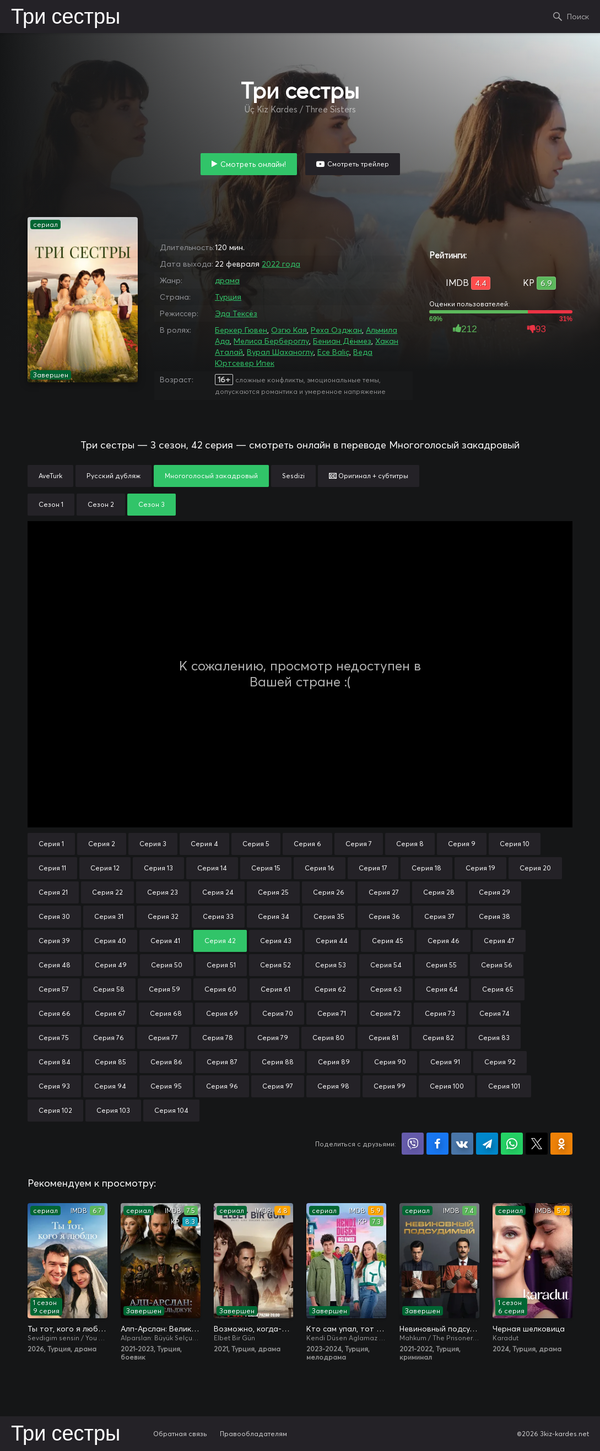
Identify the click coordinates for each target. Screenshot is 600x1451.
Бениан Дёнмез (342, 341)
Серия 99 (390, 1086)
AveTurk (50, 476)
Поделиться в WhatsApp (512, 1144)
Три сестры (65, 17)
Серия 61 (275, 989)
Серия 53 (330, 965)
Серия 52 (275, 965)
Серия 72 (385, 1013)
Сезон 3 (151, 504)
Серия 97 (277, 1086)
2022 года (281, 264)
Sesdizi (293, 476)
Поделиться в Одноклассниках (561, 1144)
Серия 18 (426, 868)
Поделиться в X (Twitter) (537, 1144)
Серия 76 (108, 1037)
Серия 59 (164, 989)
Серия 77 (163, 1037)
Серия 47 (499, 940)
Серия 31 (108, 916)
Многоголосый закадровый (211, 476)
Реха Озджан (336, 330)
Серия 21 (53, 892)
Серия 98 (333, 1086)
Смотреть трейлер (358, 164)
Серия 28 (439, 892)
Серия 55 (441, 965)
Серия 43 (275, 940)
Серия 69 (222, 1013)
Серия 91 (445, 1062)
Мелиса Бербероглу (271, 341)
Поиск (578, 16)
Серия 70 (277, 1013)
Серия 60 (220, 989)
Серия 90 (390, 1062)
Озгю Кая (289, 330)
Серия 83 (494, 1037)
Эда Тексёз (236, 313)
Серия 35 (328, 916)
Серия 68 (166, 1013)
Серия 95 (166, 1086)
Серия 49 (111, 965)
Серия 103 (113, 1110)
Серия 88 (278, 1062)
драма (227, 280)
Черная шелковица (529, 1329)
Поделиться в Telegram (487, 1144)
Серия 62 (330, 989)
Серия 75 (54, 1037)
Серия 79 (272, 1037)
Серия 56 (496, 965)
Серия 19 (480, 868)
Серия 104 (171, 1110)
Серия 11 (52, 868)
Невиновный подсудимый (439, 1329)
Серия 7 (358, 844)
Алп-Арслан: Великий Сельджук (161, 1329)
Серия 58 (109, 989)
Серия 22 (107, 892)
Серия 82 (438, 1037)
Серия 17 (373, 868)
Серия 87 (222, 1062)
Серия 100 (447, 1086)
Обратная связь (180, 1434)
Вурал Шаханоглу (280, 352)
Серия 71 (331, 1013)
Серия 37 (439, 916)
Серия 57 (54, 989)
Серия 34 (273, 916)
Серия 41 (165, 940)
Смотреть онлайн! (253, 164)
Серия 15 (265, 868)
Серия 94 (110, 1086)
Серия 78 (217, 1037)
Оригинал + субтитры (368, 476)
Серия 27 (384, 892)
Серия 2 (101, 844)
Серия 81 (383, 1037)
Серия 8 (410, 844)
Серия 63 (386, 989)
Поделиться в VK (462, 1144)
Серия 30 (54, 916)
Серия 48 (55, 965)
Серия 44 (332, 940)
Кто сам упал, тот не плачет (346, 1329)
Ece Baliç (333, 352)
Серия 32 (163, 916)
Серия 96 (222, 1086)
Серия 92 (500, 1062)
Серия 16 (319, 868)
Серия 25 (273, 892)
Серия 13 (158, 868)
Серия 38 (494, 916)
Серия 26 (328, 892)
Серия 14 (212, 868)
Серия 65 (497, 989)
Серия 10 (514, 844)
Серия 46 (444, 940)
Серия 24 (218, 892)
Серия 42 (220, 940)
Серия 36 (384, 916)
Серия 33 (218, 916)
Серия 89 (334, 1062)
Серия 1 (51, 844)
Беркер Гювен (241, 330)
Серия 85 (110, 1062)
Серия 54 (386, 965)
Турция (228, 297)
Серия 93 (54, 1086)
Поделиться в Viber (413, 1144)
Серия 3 (152, 844)
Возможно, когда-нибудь (254, 1329)
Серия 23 (162, 892)
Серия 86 (166, 1062)
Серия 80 (328, 1037)
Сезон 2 (101, 504)
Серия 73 (440, 1013)
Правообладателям (253, 1434)
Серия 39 (54, 940)
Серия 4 (204, 844)
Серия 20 (535, 868)
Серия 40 (110, 940)
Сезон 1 (51, 504)
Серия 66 (55, 1013)
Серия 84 (55, 1062)
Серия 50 (166, 965)
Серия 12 (105, 868)
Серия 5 (255, 844)
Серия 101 (504, 1086)
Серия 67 (110, 1013)
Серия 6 (307, 844)
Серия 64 (442, 989)
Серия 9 (461, 844)
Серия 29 (494, 892)
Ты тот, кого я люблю (67, 1329)
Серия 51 (221, 965)
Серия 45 (387, 940)
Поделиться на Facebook (437, 1144)
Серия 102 (55, 1110)
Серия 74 (494, 1013)
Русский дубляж (113, 476)
